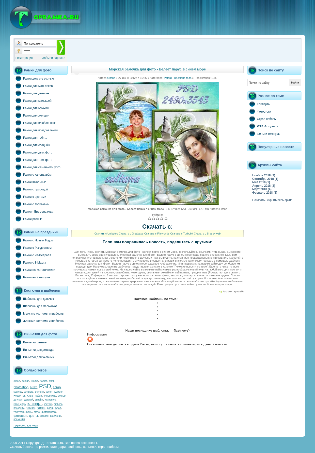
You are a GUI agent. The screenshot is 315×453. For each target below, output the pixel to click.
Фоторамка (50, 395)
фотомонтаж (49, 412)
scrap (57, 387)
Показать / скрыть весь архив (272, 200)
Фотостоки (259, 111)
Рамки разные (28, 218)
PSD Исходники (262, 126)
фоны (29, 412)
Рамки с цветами (30, 196)
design (25, 381)
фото (37, 412)
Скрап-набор (34, 395)
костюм (48, 404)
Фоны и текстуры (263, 133)
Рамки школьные (30, 181)
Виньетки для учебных (34, 357)
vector (49, 391)
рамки (40, 408)
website (58, 391)
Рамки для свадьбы (32, 145)
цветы (33, 416)
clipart (17, 381)
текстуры (19, 412)
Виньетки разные (30, 342)
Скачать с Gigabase (131, 233)
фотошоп (20, 416)
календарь (20, 404)
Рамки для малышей (32, 100)
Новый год (19, 395)
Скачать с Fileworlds (156, 233)
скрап (58, 408)
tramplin (39, 391)
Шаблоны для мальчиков (35, 306)
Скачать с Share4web (207, 233)
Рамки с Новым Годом (33, 240)
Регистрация (24, 58)
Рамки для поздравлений (36, 130)
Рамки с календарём (32, 174)
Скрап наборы (261, 118)
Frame (34, 381)
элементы (19, 419)
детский (28, 399)
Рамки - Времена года (33, 211)
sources (18, 391)
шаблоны (55, 416)
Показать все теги (26, 426)
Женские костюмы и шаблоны (39, 320)
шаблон (44, 416)
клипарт (34, 404)
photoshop (21, 387)
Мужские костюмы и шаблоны (39, 313)
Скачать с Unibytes (106, 233)
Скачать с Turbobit (181, 233)
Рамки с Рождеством (33, 247)
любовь (58, 404)
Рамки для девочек (31, 93)
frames (43, 381)
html (51, 381)
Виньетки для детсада (33, 349)
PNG (33, 387)
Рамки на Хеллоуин (32, 277)
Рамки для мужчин (31, 108)
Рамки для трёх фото (33, 159)
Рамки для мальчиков (33, 85)
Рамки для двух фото (33, 152)
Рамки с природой (31, 189)
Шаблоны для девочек (34, 298)
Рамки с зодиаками (31, 204)
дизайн (39, 399)
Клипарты (258, 104)
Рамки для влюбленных (35, 122)
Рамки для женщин (31, 115)
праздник (19, 408)
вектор (62, 395)
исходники (51, 399)
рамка (30, 408)
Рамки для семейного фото (37, 167)
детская (18, 399)
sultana (111, 77)
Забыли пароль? (53, 58)
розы (50, 408)
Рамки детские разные (34, 78)
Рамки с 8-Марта (30, 262)
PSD (45, 386)
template (28, 391)
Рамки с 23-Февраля (32, 255)
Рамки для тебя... (30, 137)
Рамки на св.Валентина (34, 269)
